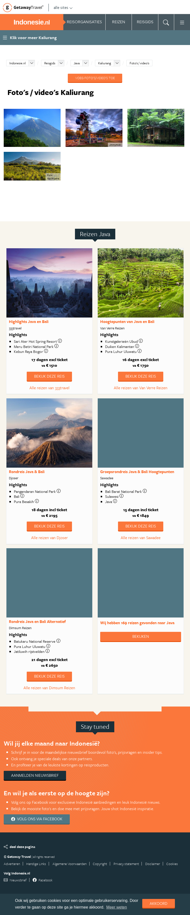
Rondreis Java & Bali (27, 472)
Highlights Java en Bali (28, 321)
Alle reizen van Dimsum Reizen (49, 687)
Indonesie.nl (17, 63)
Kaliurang (104, 63)
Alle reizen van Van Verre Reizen (140, 387)
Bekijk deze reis (49, 376)
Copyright (100, 863)
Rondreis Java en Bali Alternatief (37, 621)
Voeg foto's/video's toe (95, 77)
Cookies (172, 863)
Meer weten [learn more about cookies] (116, 907)
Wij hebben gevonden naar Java (137, 623)
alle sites (63, 7)
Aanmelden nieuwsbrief (35, 775)
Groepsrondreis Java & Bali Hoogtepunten (137, 472)
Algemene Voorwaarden (69, 863)
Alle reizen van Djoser (49, 537)
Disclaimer (152, 863)
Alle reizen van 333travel (49, 387)
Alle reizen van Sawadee (141, 537)
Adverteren (12, 863)
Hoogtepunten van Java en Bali (127, 321)
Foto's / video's (139, 63)
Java (77, 63)
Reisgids (49, 63)
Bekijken (140, 636)
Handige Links (36, 863)
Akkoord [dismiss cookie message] (158, 903)
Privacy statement (126, 863)
